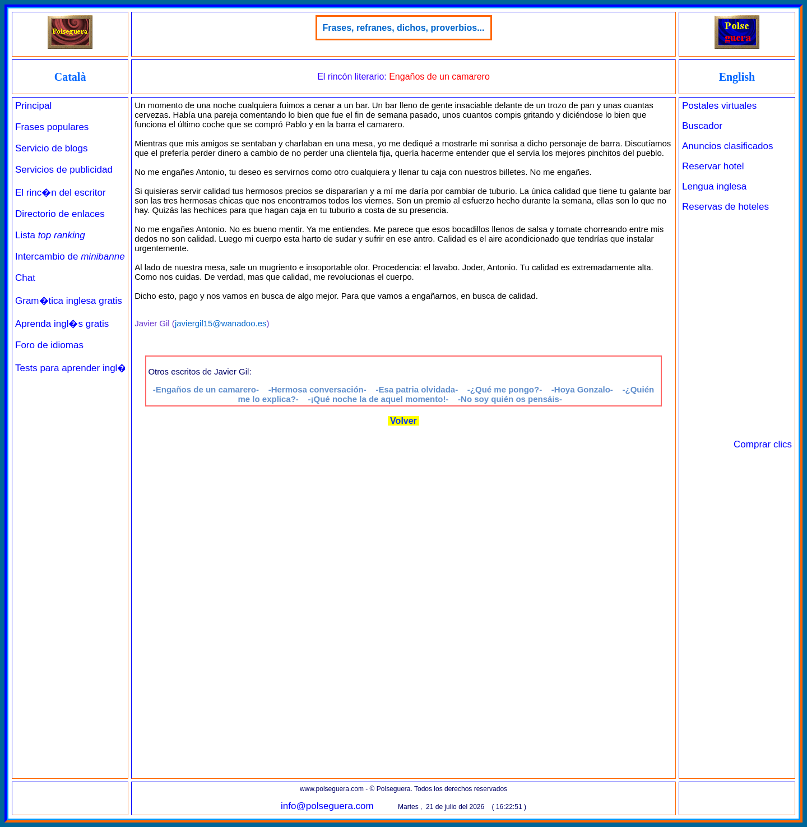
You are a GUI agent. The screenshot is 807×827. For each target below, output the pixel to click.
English (737, 77)
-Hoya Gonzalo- (582, 389)
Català (70, 77)
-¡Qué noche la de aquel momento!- (378, 399)
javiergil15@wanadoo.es (221, 323)
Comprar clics (763, 444)
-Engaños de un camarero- (206, 389)
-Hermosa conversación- (317, 389)
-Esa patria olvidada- (416, 389)
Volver (404, 421)
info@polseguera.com (327, 806)
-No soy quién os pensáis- (510, 399)
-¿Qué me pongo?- (504, 389)
